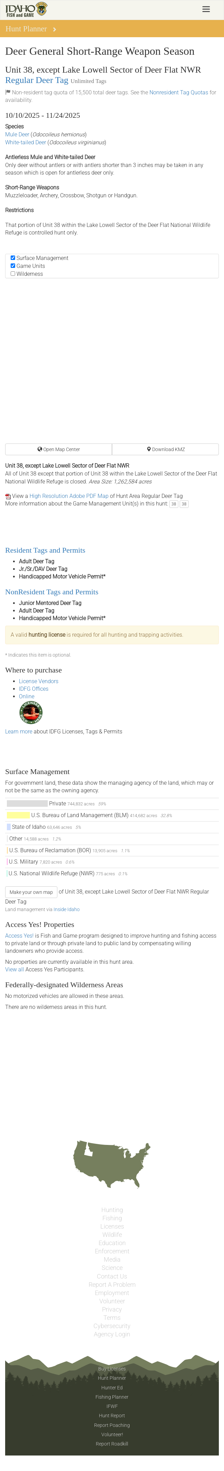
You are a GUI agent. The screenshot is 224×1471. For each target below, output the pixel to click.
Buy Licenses (112, 1368)
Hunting (112, 1210)
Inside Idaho (67, 909)
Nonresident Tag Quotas (178, 92)
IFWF (112, 1406)
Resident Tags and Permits (45, 550)
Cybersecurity (112, 1326)
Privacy (112, 1309)
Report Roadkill (112, 1444)
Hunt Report (112, 1415)
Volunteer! (112, 1434)
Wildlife (112, 1234)
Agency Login (112, 1334)
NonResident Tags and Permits (51, 591)
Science (112, 1267)
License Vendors (38, 681)
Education (112, 1243)
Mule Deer (17, 134)
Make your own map (31, 892)
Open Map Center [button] (58, 449)
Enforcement (112, 1251)
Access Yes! (19, 935)
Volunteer (112, 1301)
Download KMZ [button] (165, 449)
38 (173, 504)
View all (14, 969)
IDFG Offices (33, 689)
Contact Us (112, 1276)
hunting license (47, 635)
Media (112, 1259)
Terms (112, 1317)
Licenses (112, 1226)
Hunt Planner (112, 1378)
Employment (112, 1293)
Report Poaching (112, 1425)
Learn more (18, 731)
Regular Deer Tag (36, 80)
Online (26, 696)
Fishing (112, 1218)
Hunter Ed (112, 1387)
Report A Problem (112, 1284)
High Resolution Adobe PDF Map (69, 496)
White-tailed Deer (25, 142)
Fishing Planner (112, 1397)
